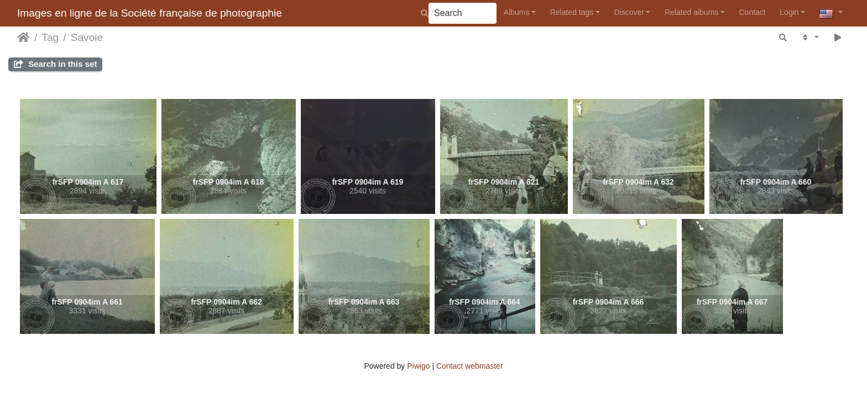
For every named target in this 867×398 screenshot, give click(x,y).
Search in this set (55, 64)
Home (23, 38)
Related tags (572, 12)
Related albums (691, 12)
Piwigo (418, 366)
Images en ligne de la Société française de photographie (149, 13)
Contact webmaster (469, 366)
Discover (629, 12)
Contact (752, 12)
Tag (50, 37)
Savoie (87, 37)
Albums (517, 12)
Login (789, 12)
